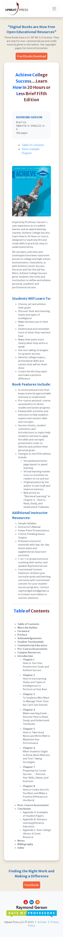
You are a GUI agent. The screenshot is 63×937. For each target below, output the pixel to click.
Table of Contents (33, 145)
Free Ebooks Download (31, 56)
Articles (42, 922)
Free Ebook (32, 885)
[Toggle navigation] (54, 8)
